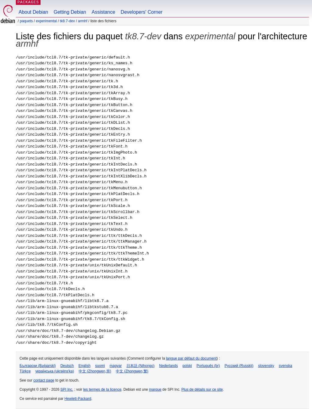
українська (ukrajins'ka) (54, 371)
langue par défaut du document (191, 358)
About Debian (33, 12)
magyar (116, 366)
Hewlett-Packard (77, 399)
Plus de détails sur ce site (202, 389)
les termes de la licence (102, 389)
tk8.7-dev (67, 21)
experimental (46, 21)
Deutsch (67, 366)
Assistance (103, 12)
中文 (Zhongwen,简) (95, 371)
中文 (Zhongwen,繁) (132, 371)
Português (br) (208, 366)
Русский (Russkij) (239, 366)
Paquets (26, 21)
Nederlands (168, 366)
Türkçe (25, 371)
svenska (285, 366)
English (84, 366)
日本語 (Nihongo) (140, 366)
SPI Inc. (66, 389)
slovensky (266, 366)
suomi (100, 366)
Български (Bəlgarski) (38, 366)
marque (155, 389)
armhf (82, 21)
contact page (43, 380)
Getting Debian (70, 12)
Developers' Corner (141, 12)
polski (187, 366)
